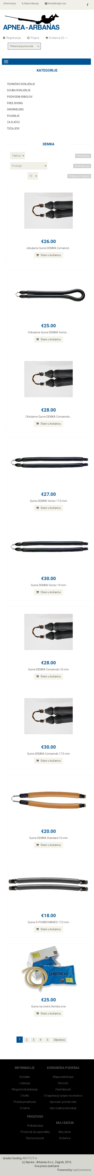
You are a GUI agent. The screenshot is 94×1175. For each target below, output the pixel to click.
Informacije (9, 3)
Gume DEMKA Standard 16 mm (48, 838)
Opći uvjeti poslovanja (63, 1108)
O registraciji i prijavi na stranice (63, 1095)
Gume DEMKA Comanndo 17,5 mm (48, 753)
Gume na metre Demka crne (48, 1006)
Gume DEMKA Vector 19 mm (48, 585)
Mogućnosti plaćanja (24, 1089)
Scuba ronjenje (18, 90)
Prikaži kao (83, 155)
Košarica (64, 1138)
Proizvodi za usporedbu (35, 1131)
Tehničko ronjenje (21, 84)
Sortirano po (82, 166)
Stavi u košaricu (48, 255)
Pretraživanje (35, 1125)
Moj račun (65, 1131)
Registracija (12, 37)
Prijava (33, 37)
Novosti (63, 1083)
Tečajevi (13, 128)
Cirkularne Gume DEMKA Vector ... (48, 332)
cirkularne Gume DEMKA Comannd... (48, 248)
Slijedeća (59, 1039)
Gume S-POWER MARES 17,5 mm (48, 922)
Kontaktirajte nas (55, 3)
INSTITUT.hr (30, 1158)
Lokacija (25, 1083)
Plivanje (13, 115)
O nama (25, 1108)
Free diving (15, 103)
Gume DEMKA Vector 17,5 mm (48, 500)
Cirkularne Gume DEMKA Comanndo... (48, 416)
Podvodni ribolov (19, 96)
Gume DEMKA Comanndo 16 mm (48, 669)
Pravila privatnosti (25, 1101)
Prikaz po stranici (79, 176)
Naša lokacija (30, 3)
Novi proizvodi (35, 1138)
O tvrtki (25, 1095)
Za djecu (13, 122)
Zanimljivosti (63, 1089)
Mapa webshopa (63, 1076)
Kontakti (25, 1076)
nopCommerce (82, 1169)
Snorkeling (15, 109)
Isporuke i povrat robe (63, 1101)
